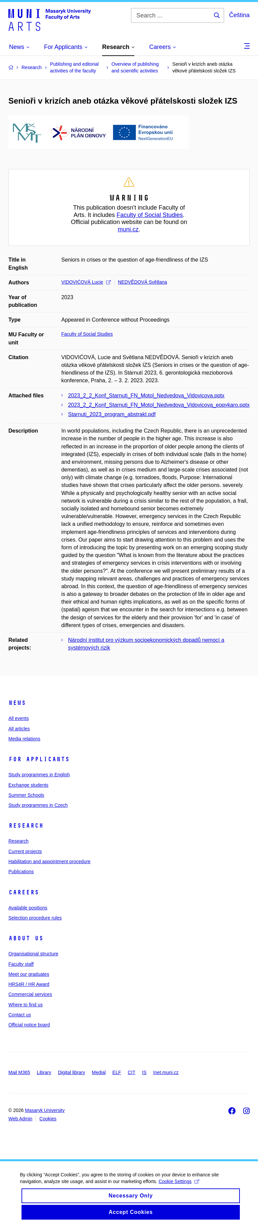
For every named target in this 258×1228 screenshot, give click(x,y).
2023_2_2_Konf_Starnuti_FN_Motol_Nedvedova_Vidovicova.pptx (146, 395)
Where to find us (25, 1004)
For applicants (39, 759)
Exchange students (28, 785)
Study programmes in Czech (38, 805)
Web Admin (20, 1118)
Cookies (47, 1118)
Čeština (239, 15)
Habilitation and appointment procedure (49, 861)
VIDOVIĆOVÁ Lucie (86, 282)
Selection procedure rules (35, 917)
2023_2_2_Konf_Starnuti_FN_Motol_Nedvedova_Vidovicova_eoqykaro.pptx (159, 405)
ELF (117, 1072)
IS (144, 1072)
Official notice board (29, 1024)
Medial (98, 1072)
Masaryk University (44, 1110)
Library (44, 1072)
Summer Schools (26, 795)
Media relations (24, 738)
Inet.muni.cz (165, 1072)
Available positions (27, 907)
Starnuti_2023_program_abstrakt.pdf (112, 414)
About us (25, 938)
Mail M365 (19, 1072)
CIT (131, 1072)
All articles (19, 728)
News (17, 703)
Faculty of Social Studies (150, 215)
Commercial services (30, 994)
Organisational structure (33, 953)
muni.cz (128, 229)
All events (18, 718)
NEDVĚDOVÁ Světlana (142, 282)
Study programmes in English (39, 774)
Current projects (25, 851)
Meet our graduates (28, 974)
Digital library (71, 1072)
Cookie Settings (179, 1187)
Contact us (19, 1014)
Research (25, 825)
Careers (23, 892)
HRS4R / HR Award (28, 984)
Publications (21, 871)
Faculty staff (21, 964)
